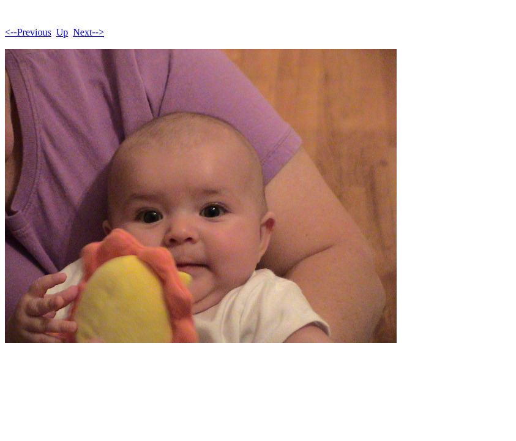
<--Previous (28, 32)
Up (62, 32)
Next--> (88, 32)
